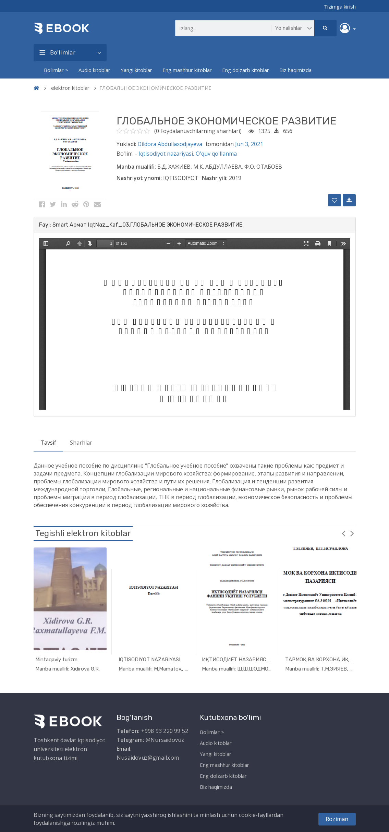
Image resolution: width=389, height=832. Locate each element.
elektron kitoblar (70, 87)
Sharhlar (81, 442)
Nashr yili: (215, 178)
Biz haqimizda (295, 70)
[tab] (194, 225)
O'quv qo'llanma (216, 153)
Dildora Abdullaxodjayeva (169, 144)
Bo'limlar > (56, 70)
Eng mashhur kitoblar (187, 70)
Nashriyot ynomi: (139, 178)
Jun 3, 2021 (249, 144)
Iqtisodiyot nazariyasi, (167, 153)
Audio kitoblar (94, 70)
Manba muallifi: (136, 166)
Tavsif (48, 442)
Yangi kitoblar (136, 70)
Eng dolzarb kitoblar (245, 70)
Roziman (337, 819)
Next (352, 533)
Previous (343, 533)
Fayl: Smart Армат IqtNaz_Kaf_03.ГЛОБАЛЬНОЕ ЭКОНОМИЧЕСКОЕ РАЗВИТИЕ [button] (140, 224)
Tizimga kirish (340, 6)
